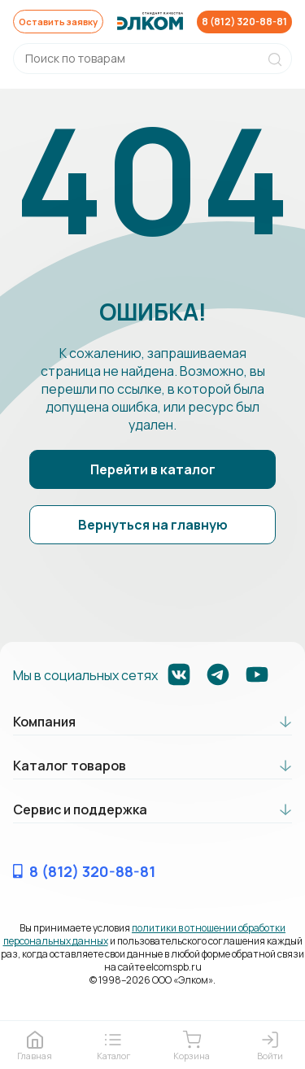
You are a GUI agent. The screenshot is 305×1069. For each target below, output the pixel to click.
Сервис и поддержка (80, 810)
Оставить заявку (61, 21)
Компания (44, 722)
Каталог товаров (69, 766)
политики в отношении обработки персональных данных (144, 935)
